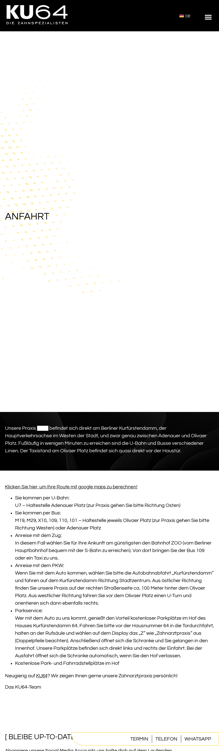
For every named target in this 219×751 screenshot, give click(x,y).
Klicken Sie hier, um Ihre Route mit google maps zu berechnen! (71, 486)
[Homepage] (38, 27)
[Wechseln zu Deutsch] (185, 16)
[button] (208, 17)
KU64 (42, 428)
